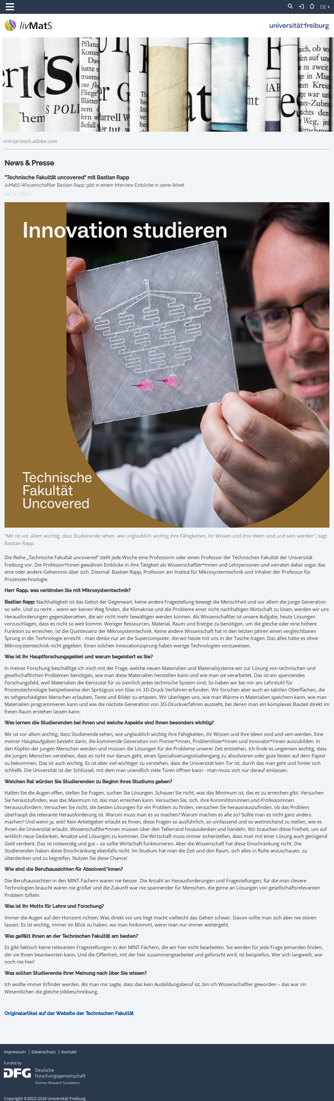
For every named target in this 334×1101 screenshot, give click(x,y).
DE (324, 7)
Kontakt (69, 1052)
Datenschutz (44, 1052)
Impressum (15, 1052)
